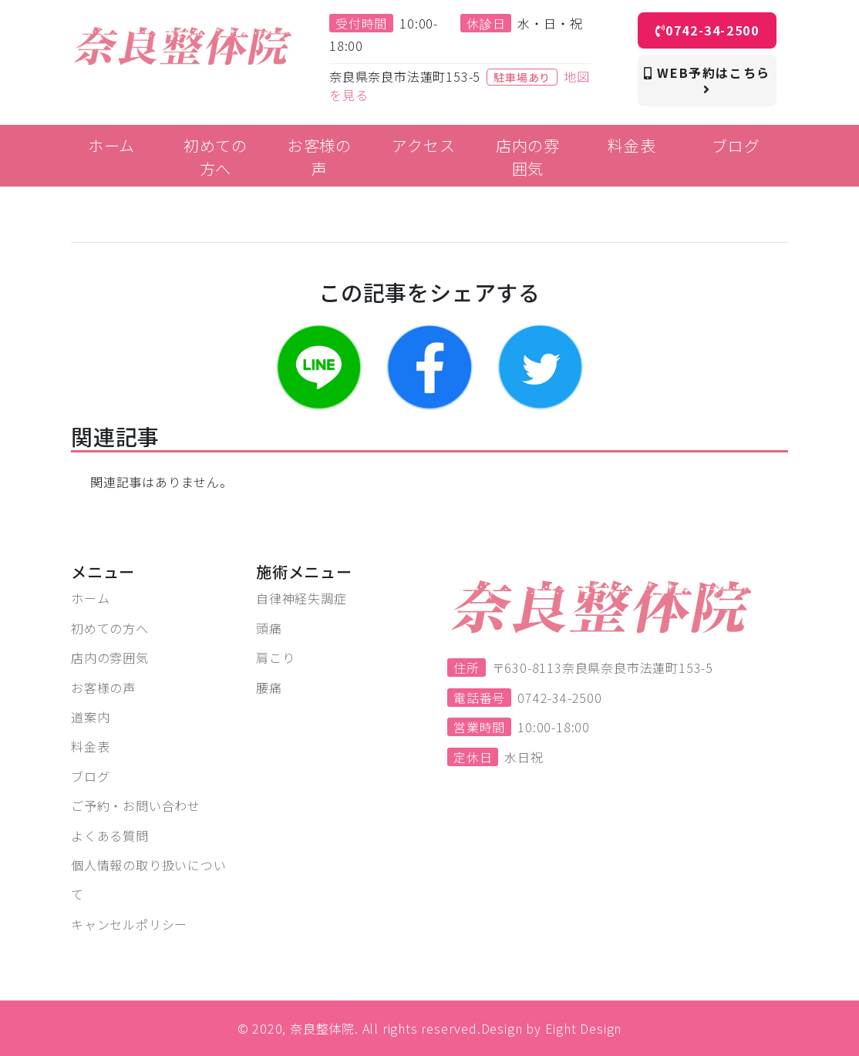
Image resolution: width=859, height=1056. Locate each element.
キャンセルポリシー (129, 924)
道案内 (90, 717)
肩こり (275, 657)
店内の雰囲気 (110, 657)
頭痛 (269, 628)
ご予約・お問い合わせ (135, 805)
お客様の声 (103, 687)
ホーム (90, 598)
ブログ (90, 776)
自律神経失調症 (301, 598)
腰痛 (269, 687)
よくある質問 (110, 835)
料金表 (90, 746)
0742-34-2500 (707, 30)
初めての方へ (110, 628)
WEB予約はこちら (707, 79)
